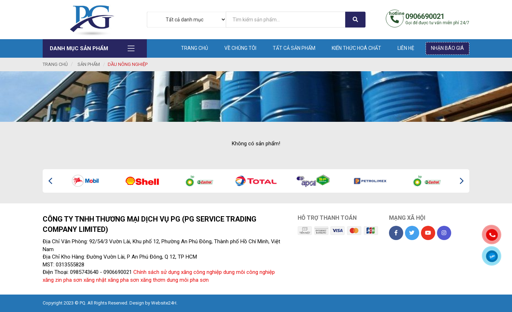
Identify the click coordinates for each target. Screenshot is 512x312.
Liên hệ (406, 48)
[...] (285, 19)
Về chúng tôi (240, 48)
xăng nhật (95, 280)
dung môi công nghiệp (249, 272)
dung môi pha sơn (188, 280)
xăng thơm (152, 280)
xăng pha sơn (123, 280)
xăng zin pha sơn (62, 280)
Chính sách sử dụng (156, 272)
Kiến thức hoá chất (356, 48)
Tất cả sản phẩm (294, 48)
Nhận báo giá (447, 48)
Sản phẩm (89, 64)
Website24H (163, 303)
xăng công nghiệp (201, 272)
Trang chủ (194, 48)
